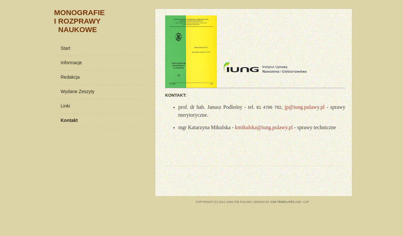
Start (65, 48)
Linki (65, 105)
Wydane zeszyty (77, 91)
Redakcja (70, 77)
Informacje (71, 62)
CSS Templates (282, 202)
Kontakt (69, 120)
